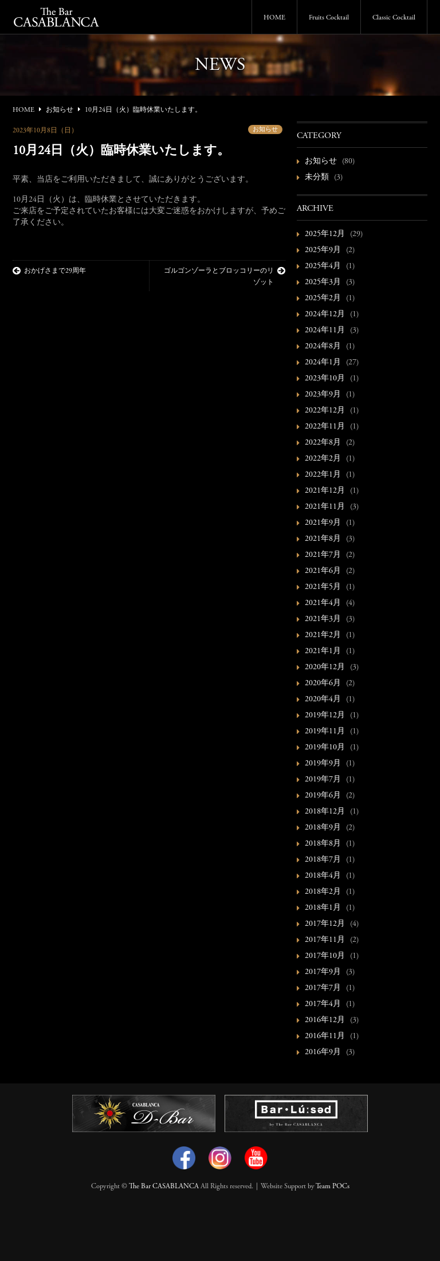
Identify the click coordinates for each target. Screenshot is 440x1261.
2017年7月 (323, 988)
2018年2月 (323, 892)
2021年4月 (323, 603)
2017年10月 (325, 956)
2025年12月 (325, 234)
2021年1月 (323, 651)
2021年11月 (325, 507)
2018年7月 (323, 860)
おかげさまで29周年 (49, 271)
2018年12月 (325, 812)
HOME (274, 17)
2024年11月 (325, 331)
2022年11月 (325, 427)
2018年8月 (323, 844)
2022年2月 (323, 459)
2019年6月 (323, 796)
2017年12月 (325, 924)
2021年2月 (323, 635)
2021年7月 (323, 555)
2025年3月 (323, 282)
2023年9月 (323, 395)
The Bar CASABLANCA (164, 1186)
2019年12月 (325, 716)
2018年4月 (323, 876)
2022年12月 (325, 411)
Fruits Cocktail (329, 17)
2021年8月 (323, 539)
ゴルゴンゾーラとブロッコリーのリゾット (224, 276)
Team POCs (332, 1186)
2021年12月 (325, 491)
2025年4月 (323, 266)
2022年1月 (323, 475)
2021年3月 (323, 619)
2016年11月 (325, 1036)
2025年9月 (323, 250)
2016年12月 (325, 1020)
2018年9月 (323, 828)
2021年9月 (323, 523)
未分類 (317, 178)
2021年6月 (323, 571)
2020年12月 (325, 667)
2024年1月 (323, 363)
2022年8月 (323, 443)
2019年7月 (323, 780)
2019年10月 (325, 748)
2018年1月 (323, 908)
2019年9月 (323, 764)
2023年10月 (325, 379)
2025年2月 (323, 298)
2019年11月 (325, 732)
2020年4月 (323, 700)
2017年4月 (323, 1004)
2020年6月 (323, 683)
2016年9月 (323, 1052)
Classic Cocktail (393, 17)
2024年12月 (325, 315)
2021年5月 (323, 587)
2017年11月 (325, 940)
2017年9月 (323, 972)
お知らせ (265, 130)
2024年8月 (323, 347)
